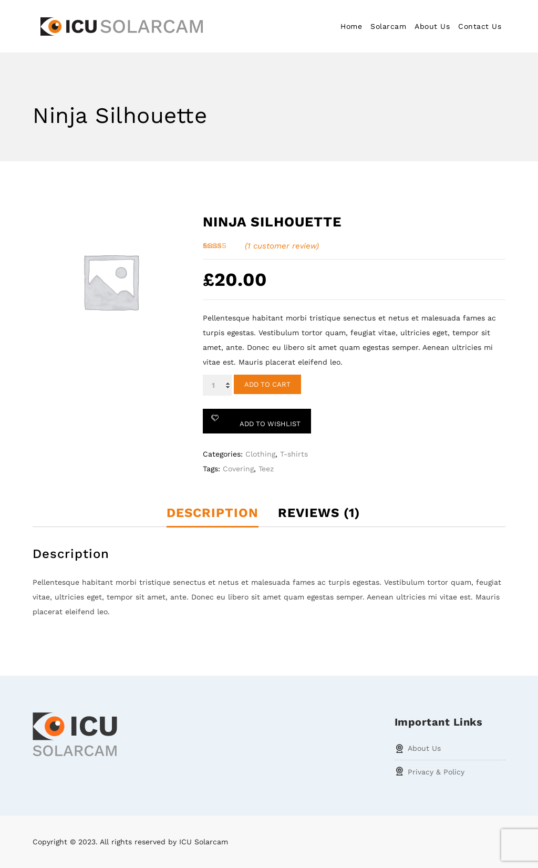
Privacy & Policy (436, 772)
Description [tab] (212, 512)
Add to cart (267, 384)
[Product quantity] (217, 385)
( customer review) (282, 246)
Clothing (260, 454)
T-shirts (294, 454)
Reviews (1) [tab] (319, 512)
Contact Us (479, 26)
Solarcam (388, 26)
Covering (238, 468)
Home (351, 26)
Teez (266, 468)
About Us (432, 26)
